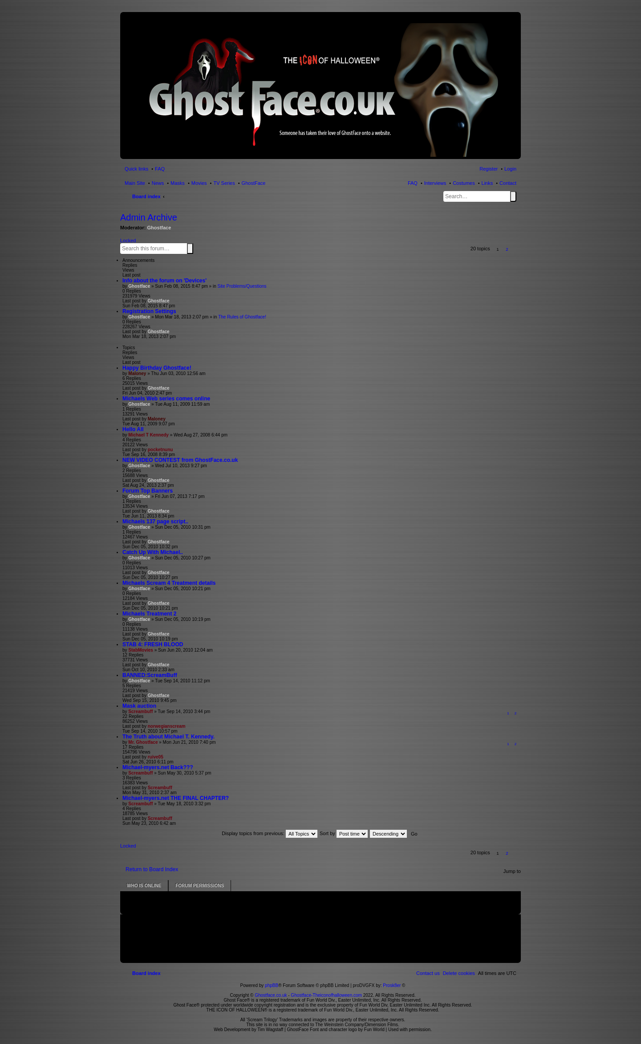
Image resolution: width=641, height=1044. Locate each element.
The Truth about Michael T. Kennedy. (168, 737)
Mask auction (139, 706)
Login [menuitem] (510, 168)
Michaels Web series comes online (166, 399)
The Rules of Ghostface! (242, 316)
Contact (507, 183)
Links (487, 183)
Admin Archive (148, 217)
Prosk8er (392, 985)
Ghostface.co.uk (271, 995)
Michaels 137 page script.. (155, 521)
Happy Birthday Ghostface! (156, 368)
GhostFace (254, 183)
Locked (128, 240)
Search (513, 196)
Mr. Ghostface (143, 742)
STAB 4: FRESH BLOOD (152, 644)
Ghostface (159, 227)
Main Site (135, 183)
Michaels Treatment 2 (149, 614)
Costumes (464, 183)
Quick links (136, 168)
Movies (199, 183)
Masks (177, 183)
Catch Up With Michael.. (152, 552)
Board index (146, 196)
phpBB (271, 985)
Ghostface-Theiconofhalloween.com (326, 995)
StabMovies (140, 650)
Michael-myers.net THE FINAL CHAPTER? (175, 798)
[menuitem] (459, 973)
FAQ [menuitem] (160, 168)
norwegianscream (167, 726)
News (158, 183)
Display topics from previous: (269, 833)
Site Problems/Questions (241, 286)
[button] (516, 249)
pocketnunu (160, 449)
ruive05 (155, 756)
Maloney (137, 373)
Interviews (435, 183)
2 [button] (507, 249)
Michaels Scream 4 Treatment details (168, 583)
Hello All (133, 429)
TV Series (224, 183)
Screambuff (140, 711)
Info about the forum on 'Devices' (164, 280)
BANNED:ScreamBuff (149, 675)
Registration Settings (149, 311)
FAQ (413, 183)
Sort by (344, 833)
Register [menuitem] (488, 168)
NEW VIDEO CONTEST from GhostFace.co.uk (180, 460)
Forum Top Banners (147, 491)
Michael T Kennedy (148, 434)
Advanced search (195, 248)
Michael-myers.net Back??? (157, 767)
